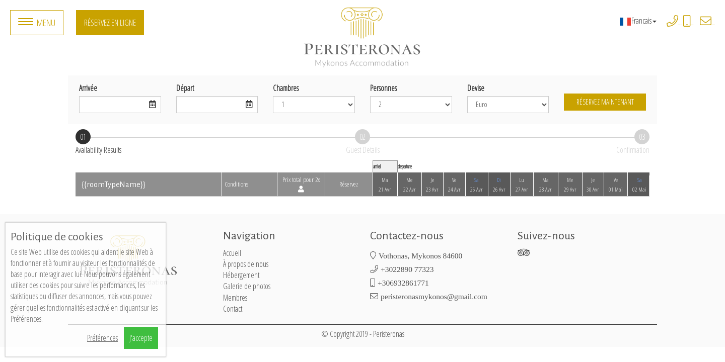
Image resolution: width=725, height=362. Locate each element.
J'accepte (141, 337)
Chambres (286, 88)
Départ (185, 88)
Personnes (383, 88)
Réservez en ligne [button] (110, 22)
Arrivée (88, 88)
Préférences (102, 337)
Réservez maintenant (605, 102)
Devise (475, 88)
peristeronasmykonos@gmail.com (434, 296)
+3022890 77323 (407, 269)
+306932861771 (403, 283)
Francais (638, 20)
